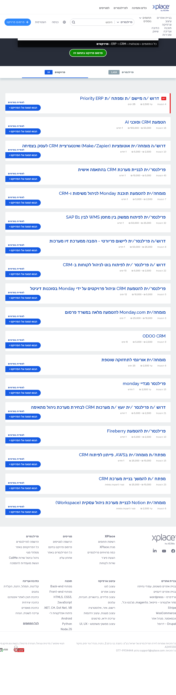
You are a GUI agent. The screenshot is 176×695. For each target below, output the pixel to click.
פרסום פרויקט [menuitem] (18, 22)
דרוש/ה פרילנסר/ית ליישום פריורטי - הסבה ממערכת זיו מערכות (107, 241)
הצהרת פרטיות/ (27, 643)
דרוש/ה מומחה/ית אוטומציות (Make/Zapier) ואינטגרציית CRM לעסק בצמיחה (94, 146)
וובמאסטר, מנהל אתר (163, 618)
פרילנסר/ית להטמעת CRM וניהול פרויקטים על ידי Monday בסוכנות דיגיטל (98, 288)
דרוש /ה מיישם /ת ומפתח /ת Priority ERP (119, 98)
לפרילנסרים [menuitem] (121, 8)
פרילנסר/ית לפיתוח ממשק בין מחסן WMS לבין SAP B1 (116, 217)
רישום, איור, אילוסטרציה (101, 608)
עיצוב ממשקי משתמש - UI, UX (97, 624)
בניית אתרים (168, 581)
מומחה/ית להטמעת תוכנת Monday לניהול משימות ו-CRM (112, 193)
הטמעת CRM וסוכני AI (145, 122)
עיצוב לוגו (109, 586)
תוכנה (68, 581)
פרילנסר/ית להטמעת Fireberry (136, 431)
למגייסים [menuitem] (104, 8)
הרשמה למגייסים (62, 542)
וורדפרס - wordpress (163, 597)
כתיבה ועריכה (31, 581)
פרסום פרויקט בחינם (60, 547)
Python (67, 624)
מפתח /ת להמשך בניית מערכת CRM (132, 478)
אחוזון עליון (66, 558)
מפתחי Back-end (61, 586)
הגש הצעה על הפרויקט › (23, 107)
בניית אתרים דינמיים (164, 592)
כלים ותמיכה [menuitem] (139, 8)
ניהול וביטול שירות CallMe (24, 558)
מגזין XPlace (107, 547)
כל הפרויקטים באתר (27, 547)
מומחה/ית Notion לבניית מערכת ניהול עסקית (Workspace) (111, 502)
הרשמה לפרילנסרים (27, 542)
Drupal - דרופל (166, 624)
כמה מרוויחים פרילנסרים (101, 552)
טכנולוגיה (133, 44)
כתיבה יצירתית (30, 602)
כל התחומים (149, 43)
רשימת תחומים (106, 542)
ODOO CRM (154, 336)
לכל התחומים (31, 623)
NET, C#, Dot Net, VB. (58, 608)
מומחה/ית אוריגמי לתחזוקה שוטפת (133, 359)
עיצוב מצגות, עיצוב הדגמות (99, 613)
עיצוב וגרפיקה (106, 581)
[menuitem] (64, 22)
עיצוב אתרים (108, 592)
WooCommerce (166, 613)
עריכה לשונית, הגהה (27, 613)
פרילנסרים (121, 72)
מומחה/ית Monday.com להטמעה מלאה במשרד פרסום (115, 312)
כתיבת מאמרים (30, 608)
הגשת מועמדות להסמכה (24, 563)
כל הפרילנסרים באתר (59, 552)
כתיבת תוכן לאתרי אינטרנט (23, 597)
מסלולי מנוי (32, 552)
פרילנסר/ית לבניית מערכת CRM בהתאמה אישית (122, 169)
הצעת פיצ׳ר (108, 558)
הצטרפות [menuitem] (40, 22)
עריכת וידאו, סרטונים (103, 618)
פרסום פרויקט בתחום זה (88, 53)
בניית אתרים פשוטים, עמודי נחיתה (156, 586)
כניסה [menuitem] (55, 22)
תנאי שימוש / (57, 643)
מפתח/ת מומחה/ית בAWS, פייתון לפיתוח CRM (122, 455)
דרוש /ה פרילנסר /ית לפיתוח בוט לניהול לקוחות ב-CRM (114, 265)
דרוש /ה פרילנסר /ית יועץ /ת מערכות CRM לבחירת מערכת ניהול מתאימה (98, 407)
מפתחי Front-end (60, 592)
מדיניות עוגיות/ (43, 643)
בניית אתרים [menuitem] (164, 17)
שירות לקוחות (107, 563)
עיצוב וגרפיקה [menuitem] (167, 22)
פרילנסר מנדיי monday (144, 383)
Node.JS (66, 629)
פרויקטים (55, 72)
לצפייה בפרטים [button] (16, 102)
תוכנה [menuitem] (168, 28)
